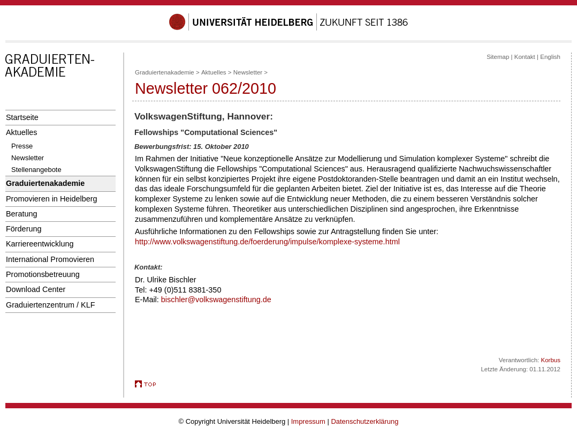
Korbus (551, 360)
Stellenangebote (36, 170)
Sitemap (498, 57)
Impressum (308, 421)
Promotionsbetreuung (43, 274)
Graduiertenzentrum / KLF (50, 305)
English (550, 57)
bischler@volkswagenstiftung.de (216, 299)
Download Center (35, 289)
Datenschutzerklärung (364, 421)
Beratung (21, 213)
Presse (22, 146)
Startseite (22, 117)
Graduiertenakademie (45, 183)
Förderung (23, 229)
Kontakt (524, 57)
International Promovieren (50, 259)
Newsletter (27, 158)
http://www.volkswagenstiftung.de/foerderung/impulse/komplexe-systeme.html (267, 241)
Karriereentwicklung (40, 244)
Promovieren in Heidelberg (51, 198)
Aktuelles (21, 132)
